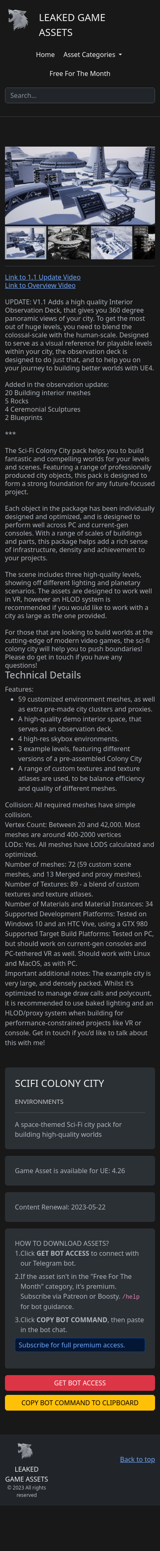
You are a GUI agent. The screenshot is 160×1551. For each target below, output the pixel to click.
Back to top (137, 1459)
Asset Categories (90, 54)
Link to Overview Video (40, 285)
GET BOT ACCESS (80, 1382)
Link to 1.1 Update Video (43, 277)
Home (45, 54)
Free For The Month (80, 73)
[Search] (80, 95)
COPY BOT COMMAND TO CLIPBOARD (80, 1402)
